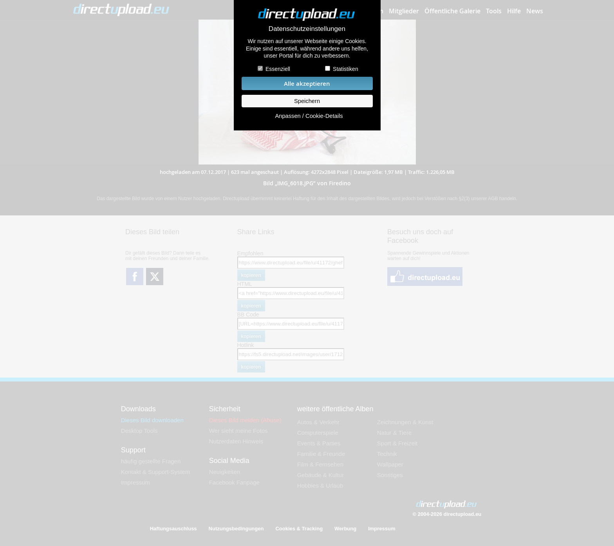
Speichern (307, 101)
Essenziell (277, 69)
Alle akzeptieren (307, 83)
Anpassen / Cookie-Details (309, 116)
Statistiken (345, 69)
